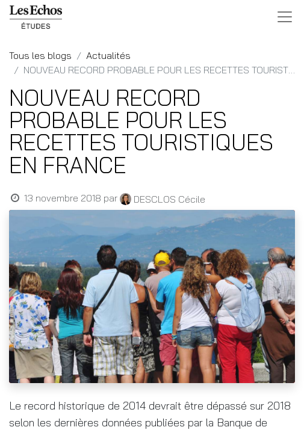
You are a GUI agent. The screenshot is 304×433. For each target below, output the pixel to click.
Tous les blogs (40, 55)
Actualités (108, 55)
